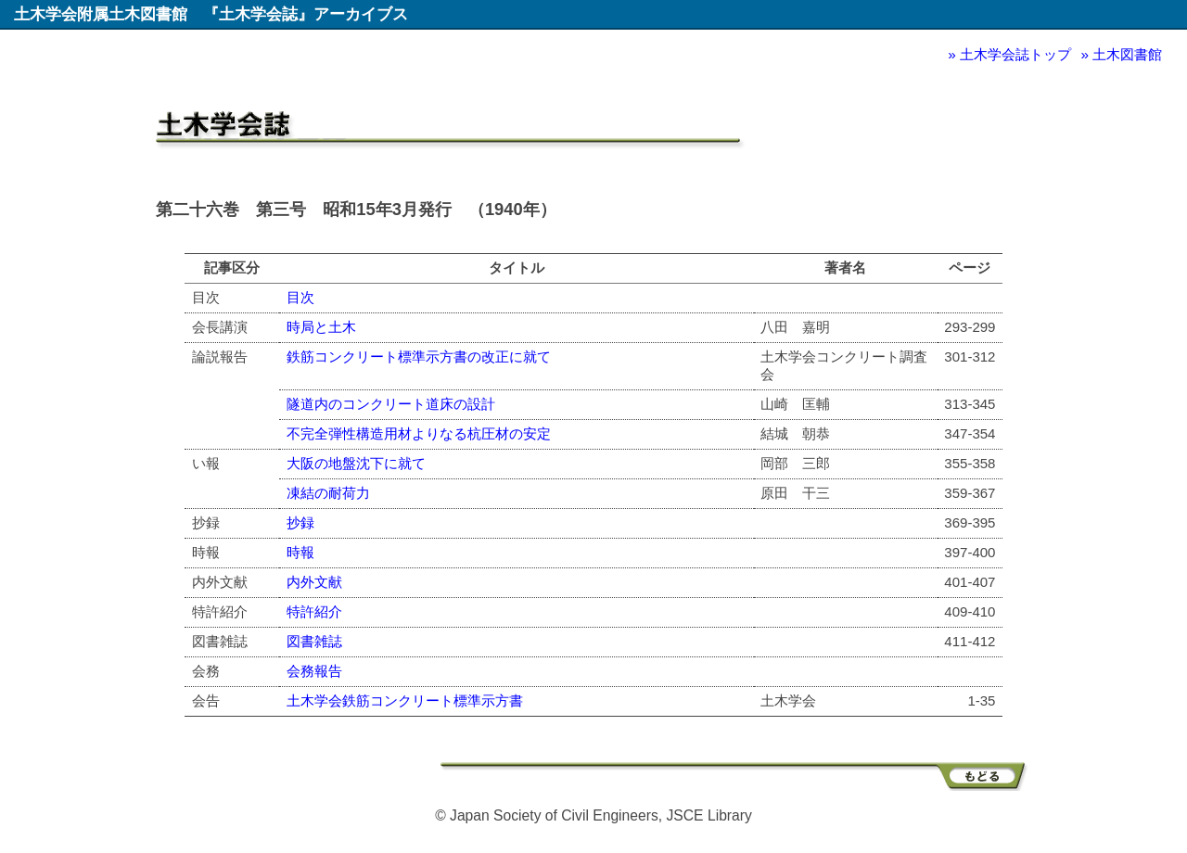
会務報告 (314, 671)
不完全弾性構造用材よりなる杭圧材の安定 (419, 433)
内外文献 (314, 582)
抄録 (300, 522)
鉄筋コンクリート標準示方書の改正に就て (419, 356)
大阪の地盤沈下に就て (356, 463)
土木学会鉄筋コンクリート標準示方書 (405, 700)
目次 (300, 297)
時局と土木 (321, 327)
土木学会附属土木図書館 (100, 14)
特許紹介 (314, 611)
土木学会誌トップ (1015, 54)
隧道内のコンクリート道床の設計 (391, 404)
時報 (300, 552)
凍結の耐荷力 (328, 493)
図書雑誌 (314, 641)
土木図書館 (1127, 54)
